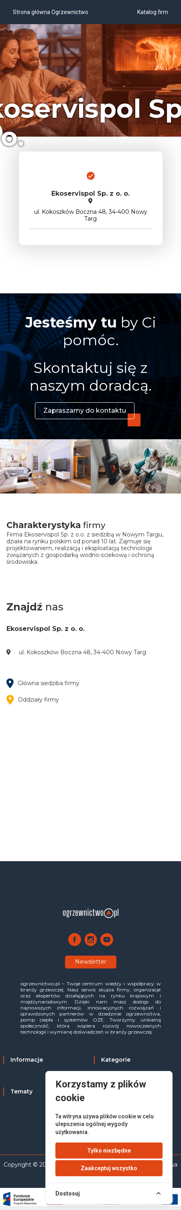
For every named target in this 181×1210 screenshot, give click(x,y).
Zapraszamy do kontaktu (84, 410)
